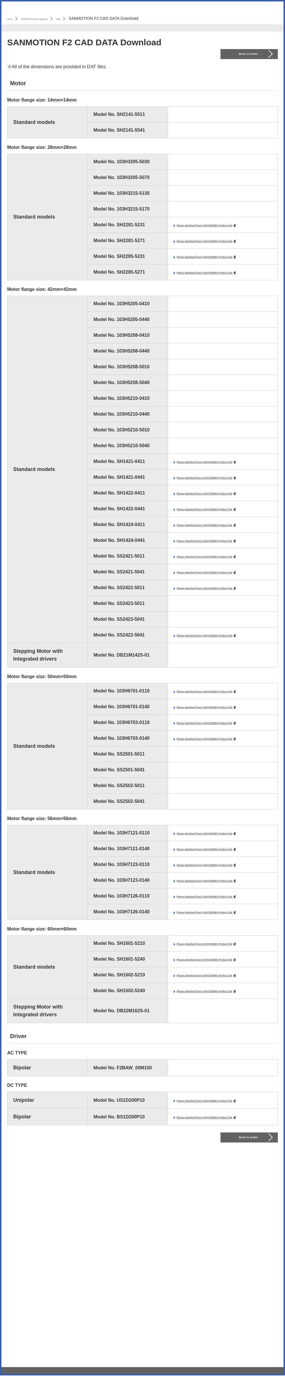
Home (12, 18)
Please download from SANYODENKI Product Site (224, 228)
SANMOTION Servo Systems (52, 18)
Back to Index (249, 54)
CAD (91, 18)
